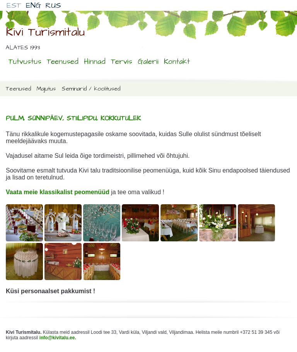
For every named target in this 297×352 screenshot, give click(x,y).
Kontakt (177, 61)
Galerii (148, 61)
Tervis (121, 61)
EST (14, 5)
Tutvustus (25, 61)
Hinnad (95, 61)
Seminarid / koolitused (90, 89)
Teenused (63, 61)
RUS (53, 5)
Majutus (46, 89)
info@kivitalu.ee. (57, 337)
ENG (33, 5)
